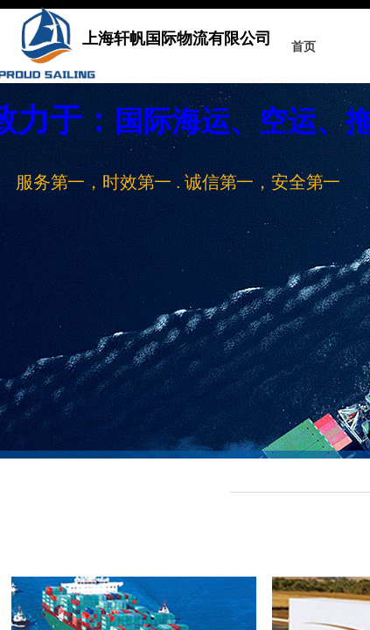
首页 (303, 46)
